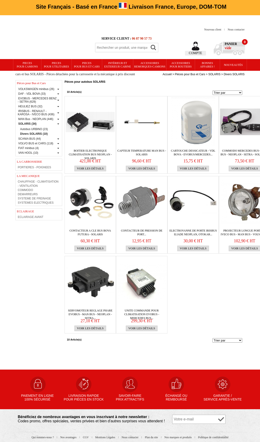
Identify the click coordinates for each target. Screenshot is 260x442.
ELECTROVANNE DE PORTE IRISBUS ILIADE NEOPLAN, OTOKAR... (193, 232)
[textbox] (122, 47)
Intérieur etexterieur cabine (117, 64)
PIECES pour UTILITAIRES (56, 64)
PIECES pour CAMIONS (27, 64)
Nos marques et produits (178, 437)
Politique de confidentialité (213, 437)
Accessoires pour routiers (181, 64)
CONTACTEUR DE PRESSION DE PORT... (141, 232)
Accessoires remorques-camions (149, 64)
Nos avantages (68, 437)
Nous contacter (236, 29)
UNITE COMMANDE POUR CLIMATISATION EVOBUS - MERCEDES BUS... (141, 312)
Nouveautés (233, 65)
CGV (86, 437)
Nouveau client (213, 29)
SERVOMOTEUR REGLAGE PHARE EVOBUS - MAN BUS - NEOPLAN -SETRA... (90, 312)
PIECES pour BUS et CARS (87, 64)
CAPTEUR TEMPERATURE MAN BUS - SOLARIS (141, 152)
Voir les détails (90, 168)
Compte (195, 53)
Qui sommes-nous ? (43, 437)
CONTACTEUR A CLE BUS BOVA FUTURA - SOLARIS (90, 232)
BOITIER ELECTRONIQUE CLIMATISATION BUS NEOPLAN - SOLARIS (90, 152)
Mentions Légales (105, 437)
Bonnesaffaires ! (207, 64)
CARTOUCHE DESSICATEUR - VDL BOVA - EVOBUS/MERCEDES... (193, 152)
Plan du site (152, 437)
